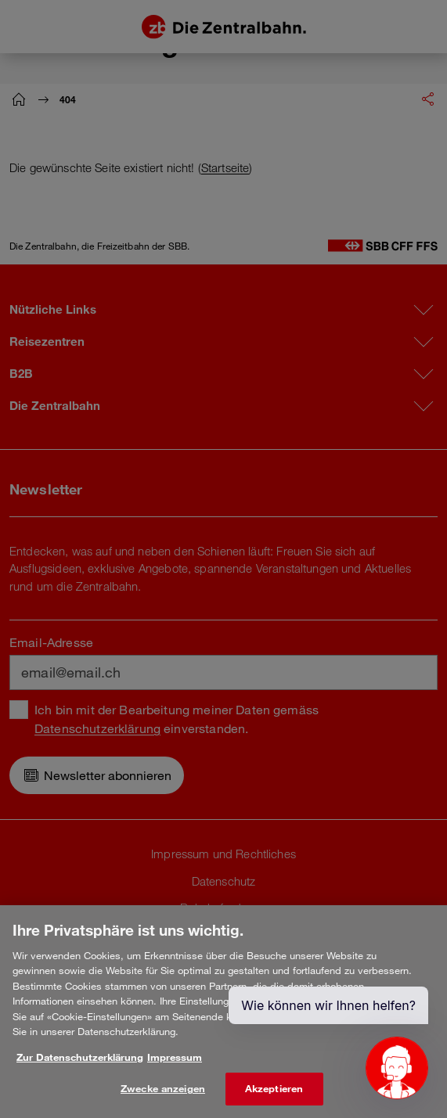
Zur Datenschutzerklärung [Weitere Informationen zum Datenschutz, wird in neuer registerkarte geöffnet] (79, 1065)
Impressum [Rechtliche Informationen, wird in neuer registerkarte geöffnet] (174, 1065)
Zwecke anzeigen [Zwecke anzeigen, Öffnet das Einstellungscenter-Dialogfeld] (163, 1097)
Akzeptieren (274, 1097)
